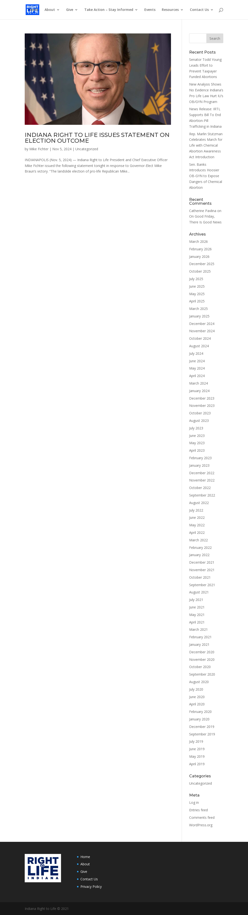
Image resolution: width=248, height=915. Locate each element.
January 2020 (199, 719)
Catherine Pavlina (202, 210)
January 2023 (199, 465)
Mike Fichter (38, 149)
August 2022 (199, 502)
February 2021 (200, 637)
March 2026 (198, 241)
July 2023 (196, 428)
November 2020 (202, 659)
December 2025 (201, 263)
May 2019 (197, 756)
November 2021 (202, 570)
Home (33, 10)
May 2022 (197, 525)
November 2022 (202, 480)
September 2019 (202, 734)
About (50, 10)
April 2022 (197, 532)
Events (149, 10)
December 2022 (201, 473)
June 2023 (197, 435)
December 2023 (201, 398)
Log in (194, 802)
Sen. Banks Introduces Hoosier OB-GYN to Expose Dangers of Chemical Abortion (205, 176)
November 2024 (202, 331)
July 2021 (196, 599)
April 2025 (197, 301)
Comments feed (202, 817)
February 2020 (200, 711)
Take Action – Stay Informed (108, 10)
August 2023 (199, 420)
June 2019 (197, 749)
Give (69, 10)
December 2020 (201, 652)
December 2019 (201, 726)
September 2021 (202, 585)
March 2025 (198, 308)
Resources (170, 10)
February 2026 (200, 249)
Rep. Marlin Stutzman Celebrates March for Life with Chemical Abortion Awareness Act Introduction (206, 145)
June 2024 (197, 361)
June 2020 (197, 696)
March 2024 (198, 383)
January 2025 (199, 316)
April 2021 (197, 622)
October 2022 (200, 487)
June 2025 (197, 286)
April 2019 (197, 764)
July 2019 (196, 741)
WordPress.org (200, 825)
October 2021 (200, 577)
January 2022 (199, 554)
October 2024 (200, 338)
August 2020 (199, 681)
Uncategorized (86, 149)
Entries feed (198, 810)
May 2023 (197, 443)
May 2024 (197, 368)
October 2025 (200, 271)
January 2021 (199, 644)
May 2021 (197, 614)
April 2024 (197, 375)
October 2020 (200, 666)
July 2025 (196, 278)
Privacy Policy (91, 886)
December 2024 (201, 323)
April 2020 (197, 704)
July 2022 (196, 510)
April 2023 (197, 450)
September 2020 (202, 674)
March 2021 (198, 629)
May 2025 (197, 294)
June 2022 (197, 517)
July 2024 (196, 353)
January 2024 (199, 390)
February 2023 (200, 458)
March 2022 (198, 540)
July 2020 (196, 689)
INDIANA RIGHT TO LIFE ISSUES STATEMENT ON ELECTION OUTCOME (97, 137)
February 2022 (200, 547)
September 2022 (202, 495)
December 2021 (201, 562)
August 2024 (199, 346)
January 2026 (199, 256)
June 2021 (197, 607)
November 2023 (202, 405)
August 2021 (199, 592)
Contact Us (199, 10)
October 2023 (200, 413)
